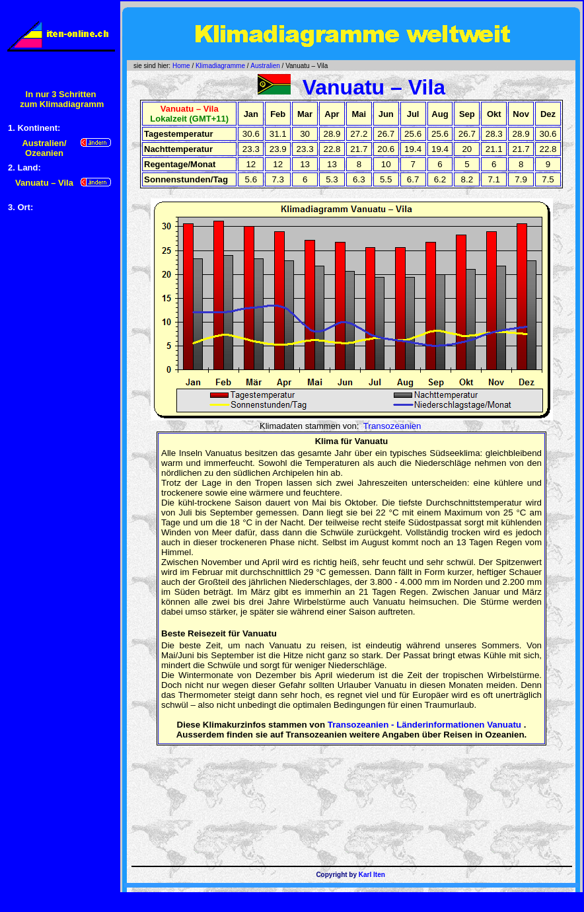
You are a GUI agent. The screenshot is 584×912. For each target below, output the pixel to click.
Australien (264, 65)
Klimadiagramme (220, 65)
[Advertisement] (60, 424)
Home (181, 65)
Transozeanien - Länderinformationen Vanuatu (424, 725)
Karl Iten (372, 874)
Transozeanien (392, 426)
